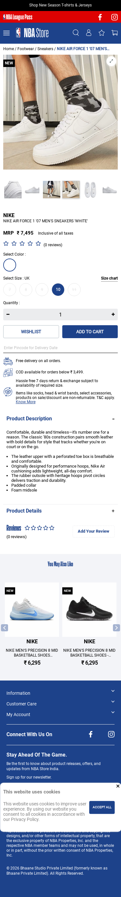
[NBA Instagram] (114, 19)
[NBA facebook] (100, 19)
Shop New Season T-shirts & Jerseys (60, 5)
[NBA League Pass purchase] (17, 17)
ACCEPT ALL (102, 807)
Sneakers (45, 49)
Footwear (25, 49)
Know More (25, 402)
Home (8, 49)
